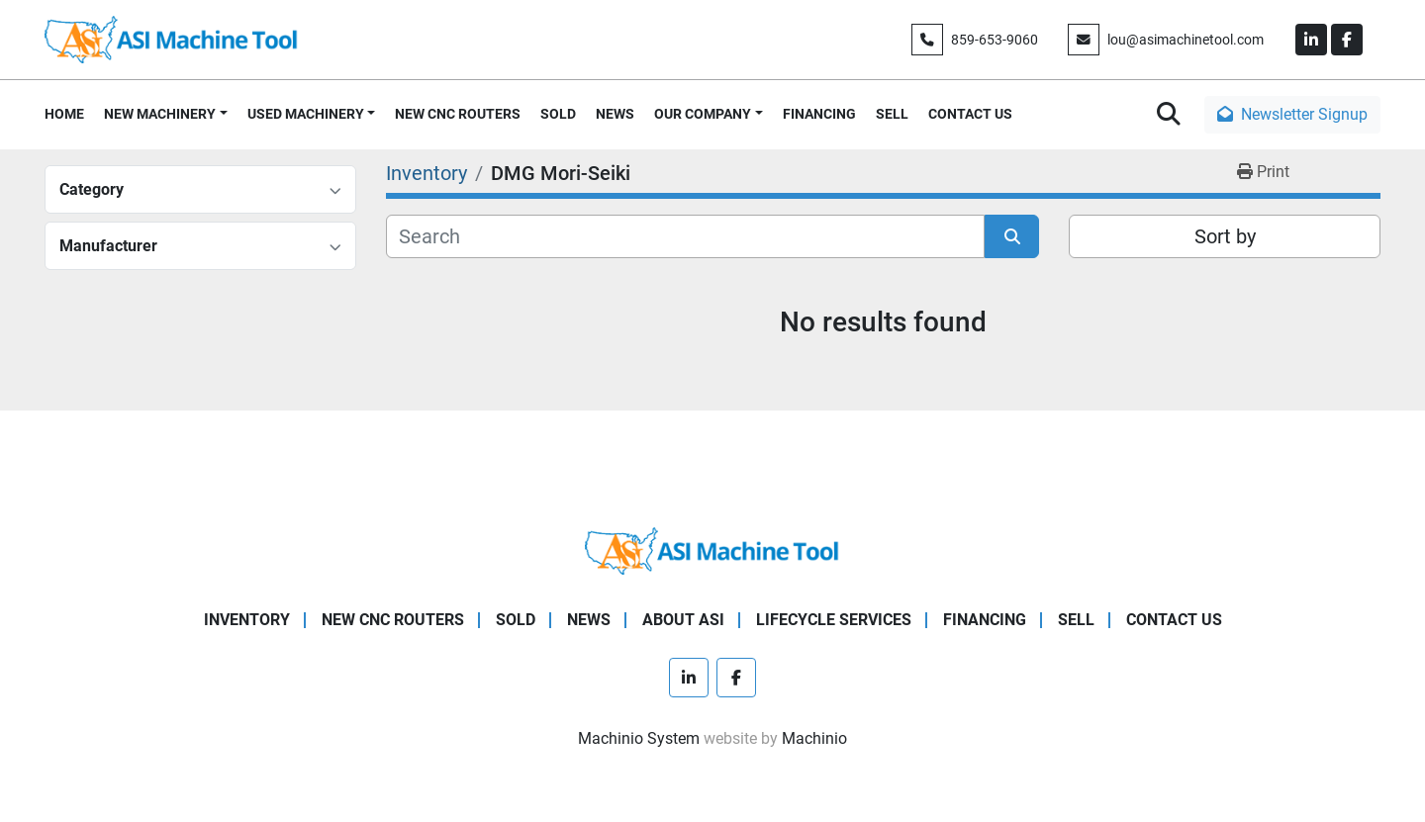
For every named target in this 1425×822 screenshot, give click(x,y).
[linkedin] (1311, 39)
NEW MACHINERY (160, 114)
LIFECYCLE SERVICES (833, 619)
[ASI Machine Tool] (712, 549)
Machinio (814, 738)
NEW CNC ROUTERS (458, 114)
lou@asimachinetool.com (1185, 39)
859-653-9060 (994, 39)
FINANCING (819, 114)
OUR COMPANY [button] (702, 114)
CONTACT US (970, 114)
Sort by (1225, 236)
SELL (892, 114)
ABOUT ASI (683, 619)
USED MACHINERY (305, 114)
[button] (166, 114)
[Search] (685, 236)
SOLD (558, 114)
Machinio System (639, 738)
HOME (64, 114)
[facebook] (1347, 39)
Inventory (247, 619)
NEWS (615, 114)
